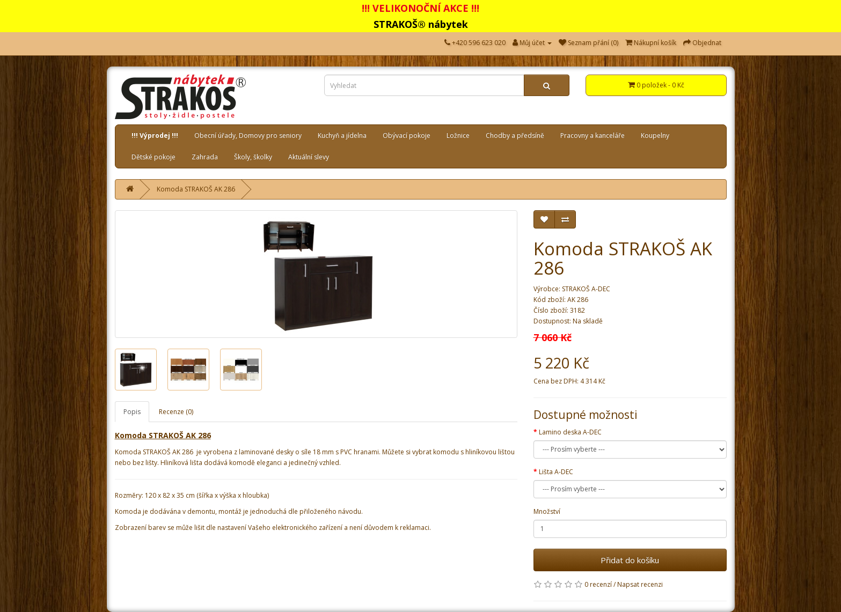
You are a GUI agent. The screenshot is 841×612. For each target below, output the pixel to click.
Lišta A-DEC (556, 471)
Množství (546, 511)
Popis (132, 411)
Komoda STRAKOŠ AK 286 (196, 189)
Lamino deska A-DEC (570, 432)
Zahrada (205, 156)
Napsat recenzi (640, 584)
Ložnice (458, 135)
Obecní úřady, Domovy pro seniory (248, 135)
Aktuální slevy (308, 156)
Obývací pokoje (406, 135)
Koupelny (655, 135)
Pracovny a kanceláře (592, 135)
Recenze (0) (176, 411)
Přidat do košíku (630, 560)
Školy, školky (253, 156)
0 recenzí (598, 584)
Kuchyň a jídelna (342, 135)
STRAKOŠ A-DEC (586, 288)
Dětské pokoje (153, 156)
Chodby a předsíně (515, 135)
